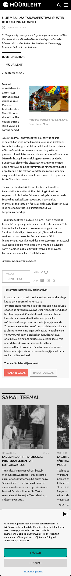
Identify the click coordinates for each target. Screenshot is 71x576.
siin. (34, 261)
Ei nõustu (35, 563)
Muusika (62, 453)
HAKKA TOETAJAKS (43, 372)
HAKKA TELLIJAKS (16, 372)
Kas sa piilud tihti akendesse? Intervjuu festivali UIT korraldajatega (22, 461)
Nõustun (35, 552)
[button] (65, 514)
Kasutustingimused (33, 571)
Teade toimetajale (14, 276)
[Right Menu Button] (66, 5)
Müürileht (14, 64)
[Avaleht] (22, 6)
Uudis (5, 56)
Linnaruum (18, 56)
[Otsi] (59, 5)
